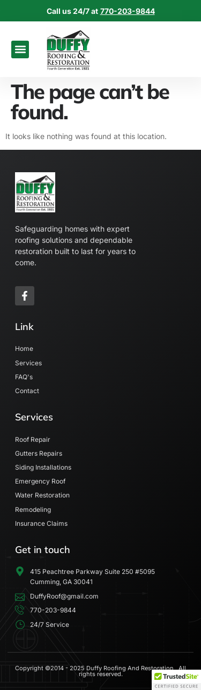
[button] (20, 49)
